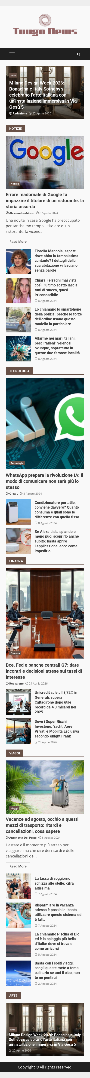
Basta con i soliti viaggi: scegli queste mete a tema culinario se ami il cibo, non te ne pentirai (18, 973)
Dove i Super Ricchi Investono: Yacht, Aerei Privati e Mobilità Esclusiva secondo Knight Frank (18, 731)
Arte (13, 75)
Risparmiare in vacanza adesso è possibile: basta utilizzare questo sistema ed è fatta (18, 915)
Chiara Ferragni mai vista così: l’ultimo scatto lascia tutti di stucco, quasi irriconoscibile (18, 290)
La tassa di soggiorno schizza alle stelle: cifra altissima (18, 886)
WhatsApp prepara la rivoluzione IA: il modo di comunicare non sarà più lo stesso (45, 423)
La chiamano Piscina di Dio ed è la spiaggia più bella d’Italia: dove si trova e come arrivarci (18, 944)
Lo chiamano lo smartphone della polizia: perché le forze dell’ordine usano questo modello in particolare (18, 319)
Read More (18, 241)
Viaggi (14, 808)
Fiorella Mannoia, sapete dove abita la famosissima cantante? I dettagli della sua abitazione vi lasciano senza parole (18, 261)
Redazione (20, 113)
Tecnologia (17, 463)
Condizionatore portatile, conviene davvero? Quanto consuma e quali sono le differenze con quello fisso (18, 512)
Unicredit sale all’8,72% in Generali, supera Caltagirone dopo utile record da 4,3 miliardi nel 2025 (18, 702)
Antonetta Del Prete (23, 838)
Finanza (15, 653)
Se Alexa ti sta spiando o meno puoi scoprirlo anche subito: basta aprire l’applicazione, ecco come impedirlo (18, 541)
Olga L (13, 494)
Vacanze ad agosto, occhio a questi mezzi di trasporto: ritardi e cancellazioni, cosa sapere (45, 787)
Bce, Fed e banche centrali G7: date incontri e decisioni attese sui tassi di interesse (45, 613)
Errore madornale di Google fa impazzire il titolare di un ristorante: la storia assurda (45, 162)
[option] (45, 92)
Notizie (15, 183)
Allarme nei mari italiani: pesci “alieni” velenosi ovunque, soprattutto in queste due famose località (18, 348)
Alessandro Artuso (21, 213)
